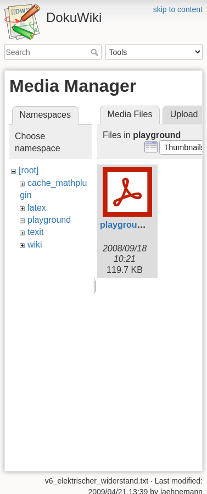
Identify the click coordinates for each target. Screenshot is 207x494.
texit (35, 232)
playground (49, 219)
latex (36, 207)
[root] (28, 170)
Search (96, 52)
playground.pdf (132, 224)
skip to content (178, 9)
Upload (184, 114)
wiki (34, 244)
